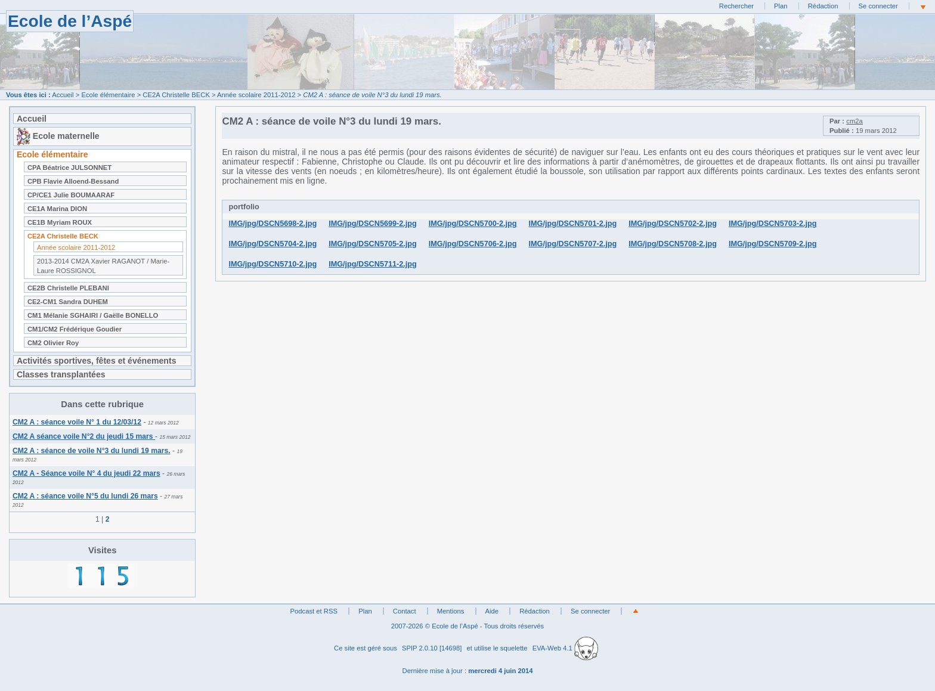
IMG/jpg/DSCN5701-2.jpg (573, 223)
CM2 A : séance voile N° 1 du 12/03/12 (77, 422)
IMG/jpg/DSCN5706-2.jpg (473, 244)
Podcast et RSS (314, 611)
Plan (781, 6)
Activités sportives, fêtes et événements (97, 360)
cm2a (854, 121)
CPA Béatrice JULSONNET (69, 167)
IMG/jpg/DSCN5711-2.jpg (373, 264)
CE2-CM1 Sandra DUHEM (67, 301)
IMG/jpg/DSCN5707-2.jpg (573, 244)
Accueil (62, 94)
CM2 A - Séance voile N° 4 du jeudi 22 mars (86, 473)
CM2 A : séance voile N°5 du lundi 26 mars (85, 496)
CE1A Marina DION (57, 208)
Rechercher (736, 6)
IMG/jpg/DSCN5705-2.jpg (373, 244)
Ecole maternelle (58, 136)
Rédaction (823, 6)
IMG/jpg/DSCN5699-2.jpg (373, 223)
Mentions (451, 611)
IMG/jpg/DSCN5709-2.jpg (773, 244)
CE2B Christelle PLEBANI (68, 288)
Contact (404, 611)
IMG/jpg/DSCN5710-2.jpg (272, 264)
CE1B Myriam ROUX (59, 222)
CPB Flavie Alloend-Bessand (73, 181)
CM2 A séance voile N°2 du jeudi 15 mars (84, 436)
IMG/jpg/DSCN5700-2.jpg (473, 223)
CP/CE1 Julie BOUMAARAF (70, 195)
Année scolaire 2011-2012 (256, 94)
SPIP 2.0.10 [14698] (432, 648)
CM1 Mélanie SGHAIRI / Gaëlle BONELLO (92, 315)
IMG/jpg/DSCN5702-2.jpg (673, 223)
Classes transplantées (61, 374)
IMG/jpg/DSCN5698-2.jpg (272, 223)
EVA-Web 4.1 (565, 648)
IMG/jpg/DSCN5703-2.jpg (773, 223)
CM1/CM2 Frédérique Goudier (74, 329)
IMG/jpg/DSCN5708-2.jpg (673, 244)
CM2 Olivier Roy (53, 342)
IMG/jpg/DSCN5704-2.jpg (272, 244)
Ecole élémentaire (108, 94)
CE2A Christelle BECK (176, 94)
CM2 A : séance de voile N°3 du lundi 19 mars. (92, 451)
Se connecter (878, 6)
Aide (492, 611)
